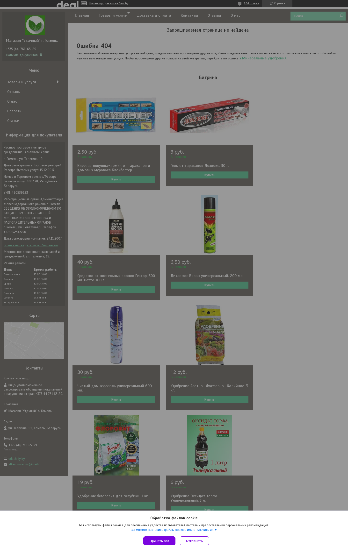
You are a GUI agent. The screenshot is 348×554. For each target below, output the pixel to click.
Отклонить (195, 541)
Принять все (159, 541)
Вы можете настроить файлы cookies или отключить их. (172, 530)
